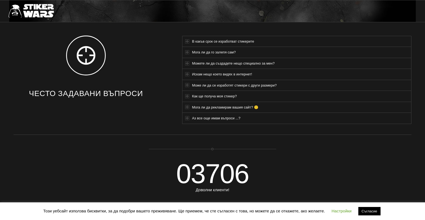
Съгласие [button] (369, 211)
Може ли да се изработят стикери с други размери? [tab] (230, 85)
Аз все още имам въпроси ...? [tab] (212, 118)
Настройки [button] (341, 211)
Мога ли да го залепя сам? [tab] (210, 52)
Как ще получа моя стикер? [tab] (211, 96)
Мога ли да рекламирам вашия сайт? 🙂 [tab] (221, 107)
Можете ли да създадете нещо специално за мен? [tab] (230, 63)
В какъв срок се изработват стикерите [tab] (219, 41)
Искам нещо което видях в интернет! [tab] (218, 74)
